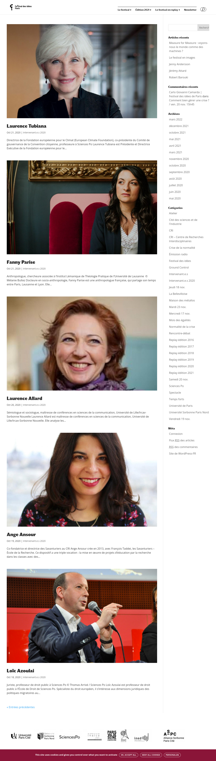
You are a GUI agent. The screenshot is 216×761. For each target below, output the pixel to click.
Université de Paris (181, 406)
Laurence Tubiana (26, 126)
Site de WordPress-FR (182, 453)
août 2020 (175, 178)
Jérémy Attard (177, 71)
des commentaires (183, 447)
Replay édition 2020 (181, 366)
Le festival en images (182, 57)
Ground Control (179, 267)
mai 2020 (175, 198)
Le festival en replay (166, 10)
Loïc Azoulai (20, 670)
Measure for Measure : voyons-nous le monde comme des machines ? (188, 47)
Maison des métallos (182, 300)
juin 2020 (175, 192)
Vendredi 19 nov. (179, 419)
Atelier (173, 213)
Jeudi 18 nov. (177, 287)
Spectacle (175, 392)
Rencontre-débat (179, 333)
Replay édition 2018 (181, 353)
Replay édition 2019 (181, 360)
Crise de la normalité (182, 248)
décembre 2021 (179, 126)
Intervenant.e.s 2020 (34, 132)
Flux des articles (181, 440)
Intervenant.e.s (178, 274)
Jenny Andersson (179, 64)
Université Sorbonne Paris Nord (189, 412)
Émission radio (178, 254)
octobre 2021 (177, 132)
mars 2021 (175, 152)
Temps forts (176, 399)
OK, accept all (128, 755)
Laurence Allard (24, 398)
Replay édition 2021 (181, 373)
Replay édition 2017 (181, 346)
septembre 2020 (179, 172)
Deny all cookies (151, 755)
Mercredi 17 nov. (179, 313)
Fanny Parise (21, 262)
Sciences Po (176, 386)
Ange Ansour (21, 534)
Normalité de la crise (182, 327)
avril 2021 (175, 146)
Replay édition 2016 (181, 340)
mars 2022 (175, 119)
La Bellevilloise (178, 294)
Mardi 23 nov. (177, 307)
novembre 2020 (179, 159)
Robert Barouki (178, 77)
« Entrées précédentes (21, 707)
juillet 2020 (176, 185)
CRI (171, 230)
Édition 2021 (142, 10)
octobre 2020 (177, 165)
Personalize (172, 755)
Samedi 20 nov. (178, 379)
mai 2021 (175, 139)
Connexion (176, 434)
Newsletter (190, 10)
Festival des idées (180, 261)
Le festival (123, 10)
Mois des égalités (180, 320)
